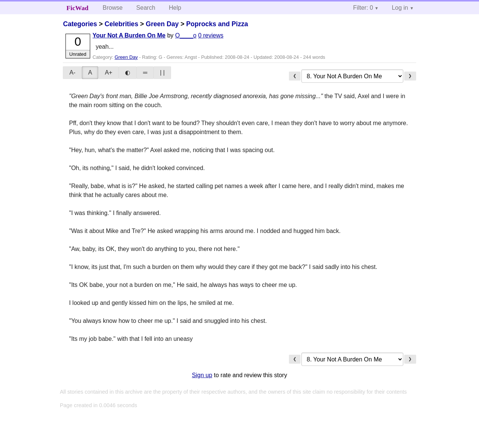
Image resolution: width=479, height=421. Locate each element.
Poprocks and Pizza (217, 24)
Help (175, 7)
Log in (400, 7)
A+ (108, 72)
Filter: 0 (363, 7)
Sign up (202, 375)
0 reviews (210, 35)
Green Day (162, 24)
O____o (185, 35)
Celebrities (121, 24)
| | (162, 72)
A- (72, 72)
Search (145, 7)
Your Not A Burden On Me (128, 35)
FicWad (78, 8)
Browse (112, 7)
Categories (80, 24)
